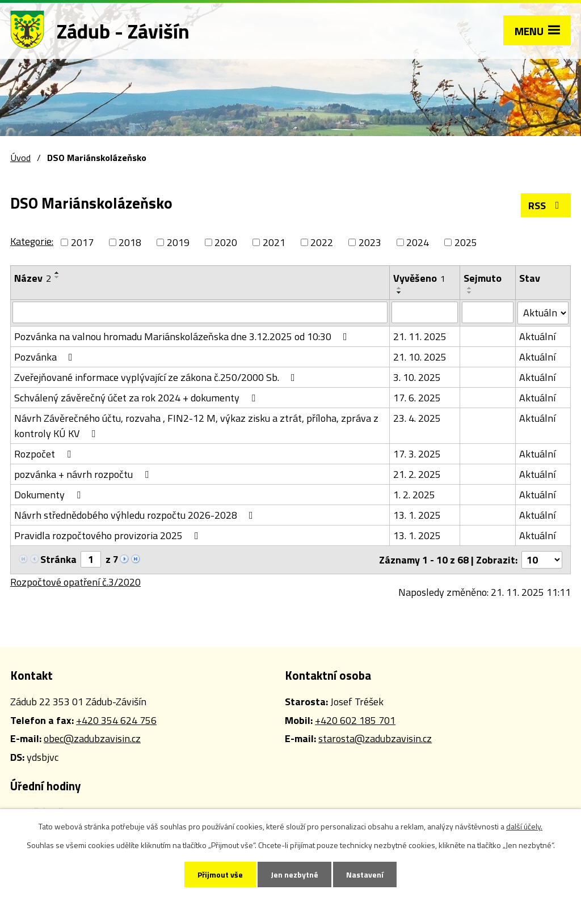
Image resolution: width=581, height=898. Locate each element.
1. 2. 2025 (414, 494)
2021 (274, 242)
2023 (370, 242)
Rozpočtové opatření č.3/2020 (75, 582)
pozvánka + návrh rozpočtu (83, 474)
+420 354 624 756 (116, 720)
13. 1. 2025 (417, 515)
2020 (225, 242)
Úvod (20, 157)
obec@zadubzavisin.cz (92, 738)
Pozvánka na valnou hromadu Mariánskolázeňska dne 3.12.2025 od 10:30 (183, 336)
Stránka (58, 559)
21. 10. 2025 (420, 357)
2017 (82, 242)
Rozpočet (44, 453)
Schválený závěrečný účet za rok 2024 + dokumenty (137, 397)
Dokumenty (49, 494)
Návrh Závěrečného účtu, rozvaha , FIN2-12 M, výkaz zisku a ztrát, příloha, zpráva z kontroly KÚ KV (196, 425)
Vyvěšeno (419, 278)
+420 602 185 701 (355, 720)
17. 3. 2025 (417, 453)
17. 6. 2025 (417, 397)
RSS (546, 205)
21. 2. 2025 (417, 474)
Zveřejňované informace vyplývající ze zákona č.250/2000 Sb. (157, 377)
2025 (465, 242)
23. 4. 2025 (417, 418)
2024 (417, 242)
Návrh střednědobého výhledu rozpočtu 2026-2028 (136, 515)
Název (32, 278)
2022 (321, 242)
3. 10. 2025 (417, 377)
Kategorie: (31, 241)
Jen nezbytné (294, 874)
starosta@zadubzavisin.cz (375, 738)
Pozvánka (45, 357)
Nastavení (365, 874)
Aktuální (537, 336)
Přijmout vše (220, 874)
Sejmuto (483, 278)
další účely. (524, 826)
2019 (178, 242)
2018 (130, 242)
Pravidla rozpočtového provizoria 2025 (108, 535)
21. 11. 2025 (420, 336)
